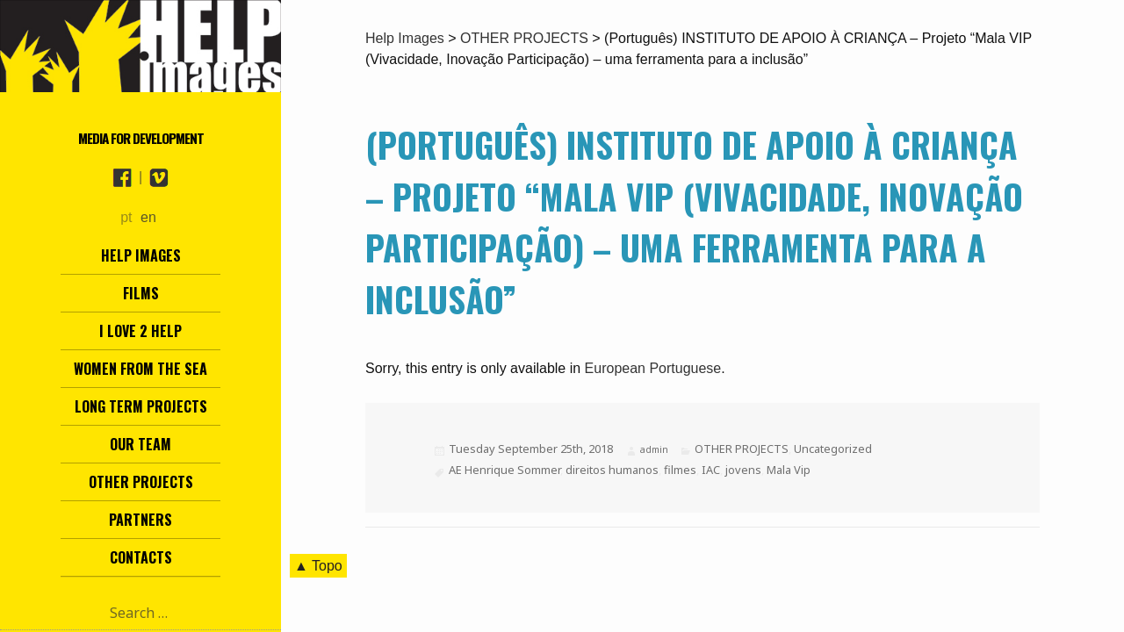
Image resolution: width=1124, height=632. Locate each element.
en (148, 217)
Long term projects (141, 406)
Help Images (141, 255)
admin (654, 449)
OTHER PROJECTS (742, 448)
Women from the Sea (140, 368)
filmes (680, 470)
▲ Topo (318, 565)
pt (126, 217)
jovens (743, 470)
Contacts (141, 557)
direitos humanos (612, 470)
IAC (711, 470)
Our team (140, 444)
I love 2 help (140, 330)
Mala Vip (789, 470)
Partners (140, 519)
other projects (141, 481)
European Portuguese (653, 368)
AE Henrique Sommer (504, 470)
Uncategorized (833, 448)
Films (141, 293)
